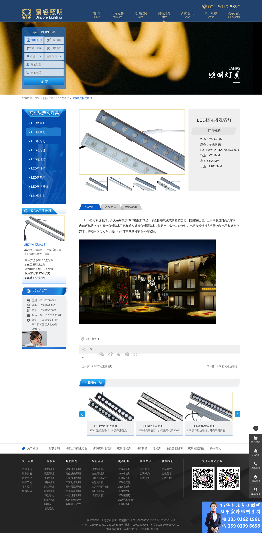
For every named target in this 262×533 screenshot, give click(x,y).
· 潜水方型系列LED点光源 (38, 260)
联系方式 (167, 469)
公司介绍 (27, 469)
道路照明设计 (99, 477)
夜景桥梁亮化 (196, 448)
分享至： (87, 351)
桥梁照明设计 (99, 482)
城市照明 (49, 469)
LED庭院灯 (38, 177)
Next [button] (237, 414)
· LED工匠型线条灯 (34, 264)
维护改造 (54, 48)
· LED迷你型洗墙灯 (34, 277)
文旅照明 (49, 499)
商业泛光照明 (73, 473)
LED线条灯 (38, 123)
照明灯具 (48, 98)
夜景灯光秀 (124, 448)
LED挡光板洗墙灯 (227, 366)
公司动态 (145, 473)
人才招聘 (167, 477)
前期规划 (34, 40)
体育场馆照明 (73, 495)
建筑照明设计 (99, 473)
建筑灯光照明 (73, 469)
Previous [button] (82, 414)
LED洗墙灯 (62, 98)
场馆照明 (49, 491)
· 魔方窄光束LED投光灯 (37, 273)
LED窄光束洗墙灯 (102, 366)
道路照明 (49, 482)
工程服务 (49, 461)
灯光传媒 (49, 508)
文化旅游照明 (73, 491)
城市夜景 (141, 448)
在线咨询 (255, 442)
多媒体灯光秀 (73, 504)
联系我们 (167, 461)
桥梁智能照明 (174, 448)
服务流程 (27, 486)
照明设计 (49, 504)
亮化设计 (97, 461)
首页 (37, 98)
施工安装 (34, 48)
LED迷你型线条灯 (35, 244)
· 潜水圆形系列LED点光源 (38, 269)
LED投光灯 (38, 141)
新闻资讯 (145, 461)
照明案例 (71, 461)
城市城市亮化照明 (76, 448)
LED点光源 (38, 150)
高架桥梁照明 (73, 477)
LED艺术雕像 (39, 186)
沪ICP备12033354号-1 (162, 520)
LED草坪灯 (38, 168)
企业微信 (255, 493)
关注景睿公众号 (212, 461)
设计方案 (54, 40)
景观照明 (49, 473)
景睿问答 (145, 477)
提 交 (44, 81)
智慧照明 (54, 448)
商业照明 (49, 486)
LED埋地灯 (38, 159)
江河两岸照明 (73, 482)
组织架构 (27, 482)
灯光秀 (157, 448)
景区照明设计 (99, 491)
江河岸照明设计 (101, 486)
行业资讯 (145, 469)
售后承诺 (27, 491)
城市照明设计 (73, 499)
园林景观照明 (73, 486)
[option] (132, 142)
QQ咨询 (256, 455)
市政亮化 (49, 495)
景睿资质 (27, 473)
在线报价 (255, 481)
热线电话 (255, 468)
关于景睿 (27, 461)
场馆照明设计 (99, 495)
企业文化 (27, 477)
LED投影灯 (38, 195)
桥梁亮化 (215, 448)
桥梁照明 (49, 477)
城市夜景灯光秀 (102, 448)
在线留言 (167, 473)
